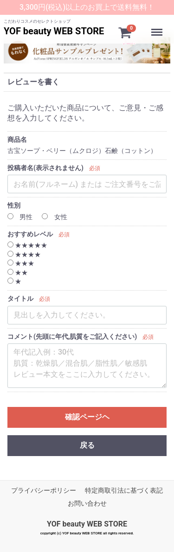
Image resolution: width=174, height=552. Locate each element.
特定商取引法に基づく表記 (124, 490)
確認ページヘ (87, 416)
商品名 (17, 139)
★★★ (20, 263)
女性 (54, 217)
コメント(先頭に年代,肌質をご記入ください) (72, 336)
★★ (17, 272)
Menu (157, 28)
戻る (87, 445)
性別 (13, 205)
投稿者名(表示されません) (45, 167)
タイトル (20, 298)
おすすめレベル (30, 234)
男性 (19, 217)
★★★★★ (27, 245)
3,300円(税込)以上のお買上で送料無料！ (87, 7)
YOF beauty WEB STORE (54, 31)
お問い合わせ (87, 503)
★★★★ (24, 254)
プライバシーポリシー (43, 490)
